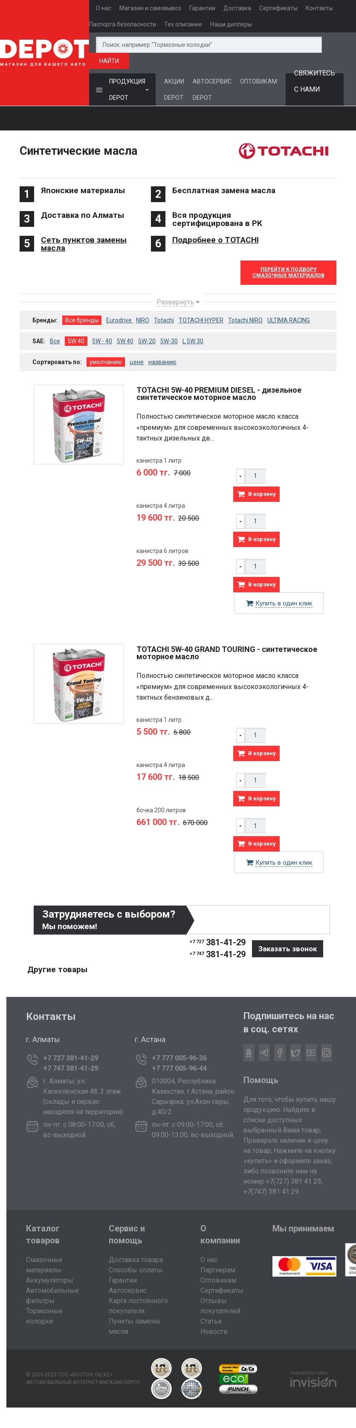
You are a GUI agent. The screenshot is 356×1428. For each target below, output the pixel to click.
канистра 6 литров (162, 550)
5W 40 (76, 341)
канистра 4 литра (160, 505)
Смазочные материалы (44, 1265)
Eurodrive (119, 320)
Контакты (319, 8)
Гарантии (202, 8)
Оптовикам (218, 1280)
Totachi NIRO (245, 320)
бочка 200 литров (161, 810)
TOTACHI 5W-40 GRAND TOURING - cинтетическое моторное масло (226, 653)
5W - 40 (102, 341)
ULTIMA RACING (288, 320)
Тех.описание (183, 24)
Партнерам (217, 1270)
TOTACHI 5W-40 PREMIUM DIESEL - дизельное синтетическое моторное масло (218, 393)
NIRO (142, 320)
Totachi (164, 320)
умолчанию (106, 362)
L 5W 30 (192, 341)
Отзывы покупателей (220, 1306)
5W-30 (169, 341)
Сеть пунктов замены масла (84, 244)
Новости (213, 1331)
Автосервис (128, 1290)
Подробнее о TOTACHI (215, 240)
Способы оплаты (135, 1270)
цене (137, 362)
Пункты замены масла (134, 1326)
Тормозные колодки (44, 1316)
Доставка (237, 8)
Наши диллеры (231, 24)
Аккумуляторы (49, 1280)
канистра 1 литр (159, 460)
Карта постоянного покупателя (138, 1306)
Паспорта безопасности (122, 24)
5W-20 (147, 341)
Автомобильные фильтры (52, 1295)
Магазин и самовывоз (150, 8)
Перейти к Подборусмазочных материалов (288, 272)
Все (55, 341)
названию (162, 362)
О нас (103, 8)
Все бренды (81, 320)
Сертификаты (278, 8)
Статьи (211, 1321)
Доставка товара (136, 1260)
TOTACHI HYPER (201, 320)
